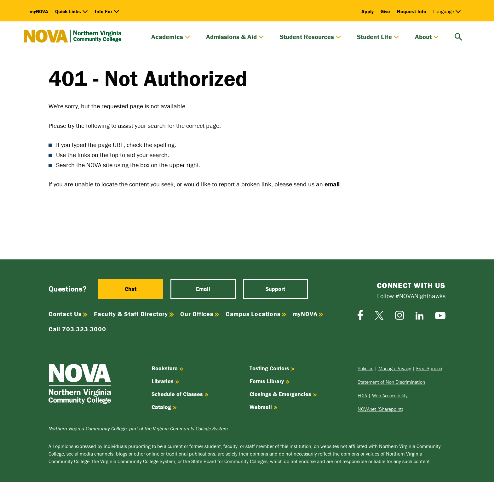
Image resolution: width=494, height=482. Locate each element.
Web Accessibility (390, 395)
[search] (458, 36)
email (332, 184)
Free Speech (429, 368)
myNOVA (39, 11)
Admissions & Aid (235, 36)
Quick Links (71, 11)
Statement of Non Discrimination (391, 382)
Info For (107, 11)
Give (385, 11)
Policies (365, 368)
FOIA (362, 395)
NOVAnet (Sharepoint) (380, 409)
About (427, 36)
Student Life (378, 36)
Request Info (411, 11)
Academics (170, 36)
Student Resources (310, 36)
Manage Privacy (394, 368)
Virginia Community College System (190, 428)
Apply (367, 11)
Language (447, 11)
